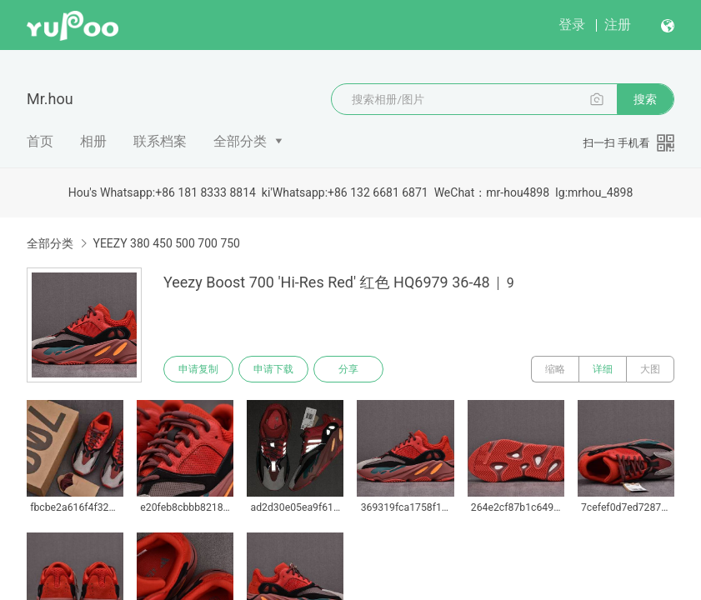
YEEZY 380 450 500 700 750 (166, 243)
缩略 (555, 369)
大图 (650, 369)
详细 (603, 369)
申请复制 (198, 369)
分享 (348, 369)
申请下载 (273, 369)
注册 (617, 24)
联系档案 (160, 141)
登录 (571, 24)
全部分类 (240, 141)
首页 (40, 141)
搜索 (645, 99)
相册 (93, 141)
